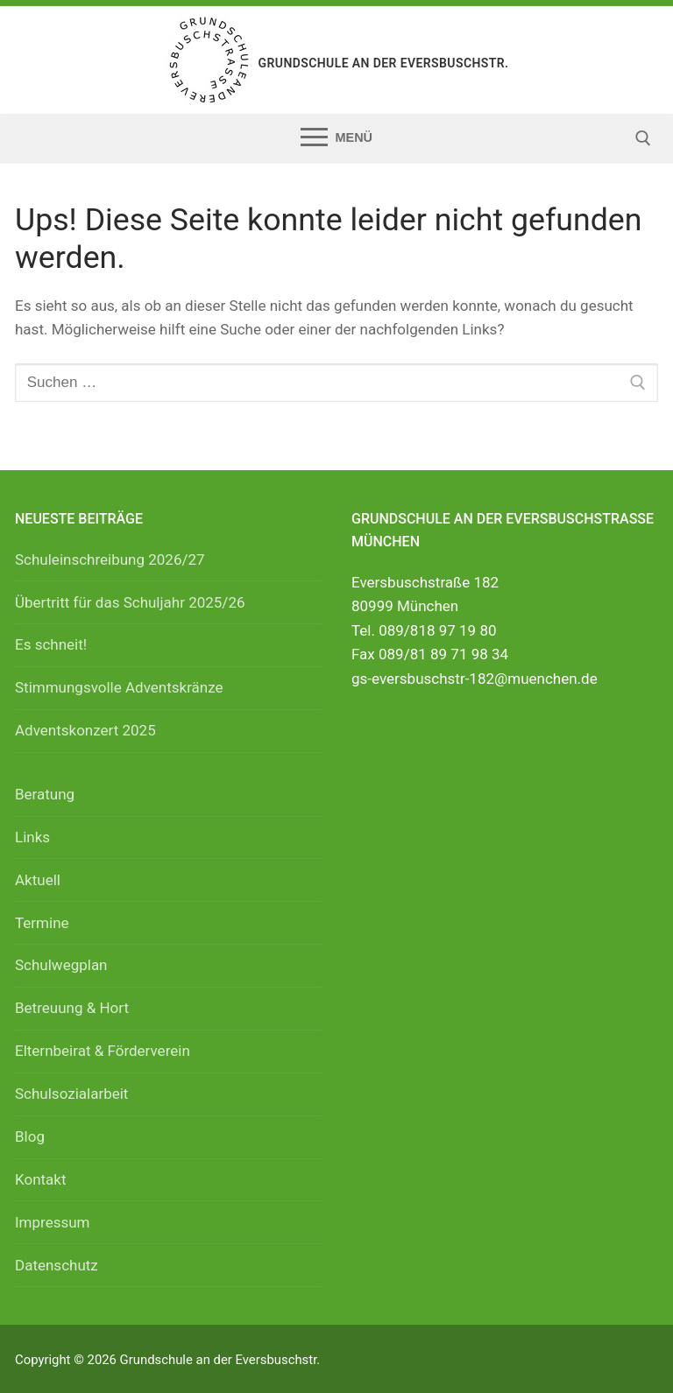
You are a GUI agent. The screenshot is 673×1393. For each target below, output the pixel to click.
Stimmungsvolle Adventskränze (119, 687)
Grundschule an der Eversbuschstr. (384, 63)
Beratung (44, 794)
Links (32, 837)
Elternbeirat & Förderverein (102, 1050)
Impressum (52, 1222)
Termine (42, 923)
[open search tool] (643, 138)
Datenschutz (56, 1265)
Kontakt (41, 1179)
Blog (30, 1136)
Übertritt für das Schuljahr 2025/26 (130, 602)
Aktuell (37, 880)
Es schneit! (51, 644)
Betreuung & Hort (72, 1008)
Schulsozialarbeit (71, 1093)
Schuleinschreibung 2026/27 (110, 559)
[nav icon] (336, 137)
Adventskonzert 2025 (85, 730)
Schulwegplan (61, 965)
